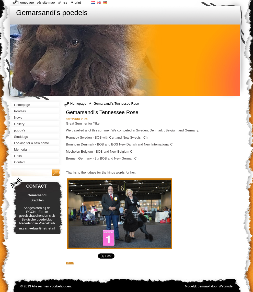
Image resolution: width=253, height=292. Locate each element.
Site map (48, 2)
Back (70, 263)
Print (78, 2)
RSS (65, 2)
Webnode (225, 286)
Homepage (78, 103)
